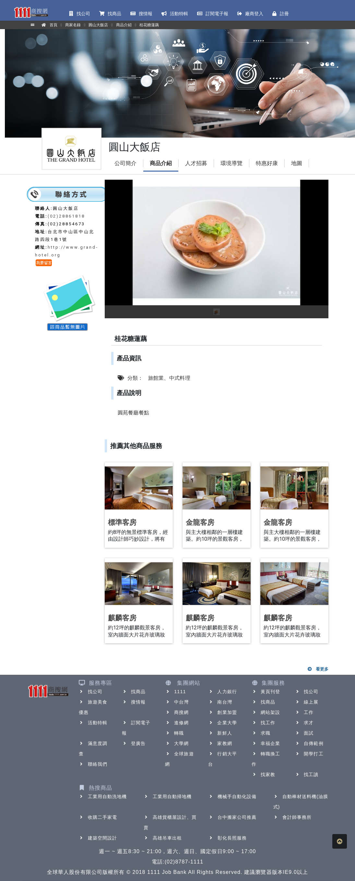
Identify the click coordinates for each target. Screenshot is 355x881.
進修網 (177, 722)
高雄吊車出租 (163, 838)
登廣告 (134, 743)
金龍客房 (200, 522)
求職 (261, 733)
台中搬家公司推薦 (232, 817)
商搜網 (177, 712)
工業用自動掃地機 (168, 796)
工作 (304, 712)
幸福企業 (266, 743)
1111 (175, 691)
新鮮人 (220, 733)
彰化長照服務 (227, 838)
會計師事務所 (292, 817)
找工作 (263, 722)
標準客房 (122, 522)
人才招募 (196, 163)
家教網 (220, 743)
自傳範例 (309, 743)
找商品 (134, 691)
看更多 (317, 669)
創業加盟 (222, 712)
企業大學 (222, 722)
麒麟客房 (122, 618)
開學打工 (309, 753)
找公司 (90, 691)
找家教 (263, 774)
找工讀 (306, 774)
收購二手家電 (98, 817)
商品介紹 (161, 163)
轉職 (174, 733)
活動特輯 (93, 722)
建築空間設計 (98, 838)
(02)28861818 (66, 216)
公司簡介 (125, 163)
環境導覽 (231, 163)
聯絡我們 (93, 764)
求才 (304, 722)
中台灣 (177, 702)
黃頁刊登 (266, 691)
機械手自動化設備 (232, 796)
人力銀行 (222, 691)
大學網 (177, 743)
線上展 (306, 702)
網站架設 (266, 712)
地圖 (296, 163)
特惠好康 (267, 163)
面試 (304, 733)
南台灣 (220, 702)
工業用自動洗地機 (103, 796)
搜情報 (134, 702)
